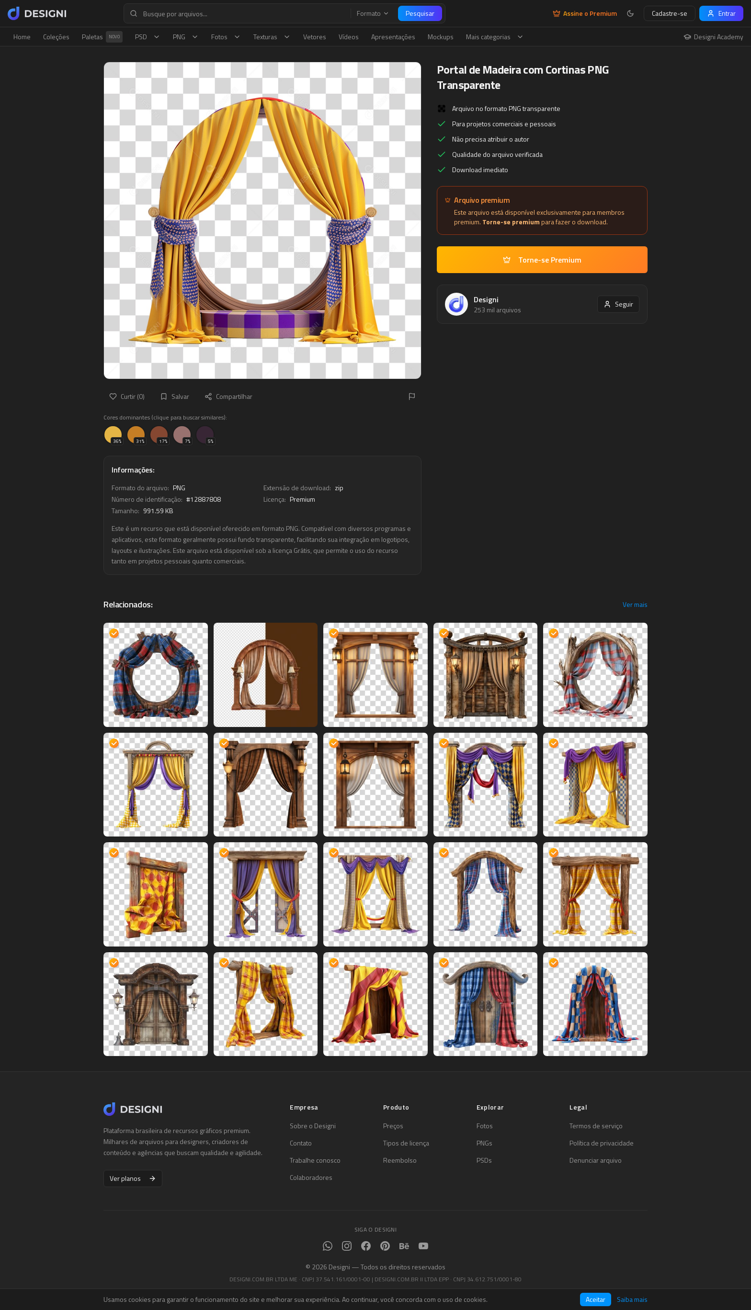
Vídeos (349, 37)
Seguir (618, 304)
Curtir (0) (127, 396)
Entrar (721, 13)
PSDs (484, 1160)
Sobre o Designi (313, 1126)
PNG (186, 37)
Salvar (174, 396)
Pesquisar (420, 13)
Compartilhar (228, 396)
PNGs (484, 1143)
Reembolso (400, 1160)
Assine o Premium (585, 13)
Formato (373, 13)
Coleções (56, 37)
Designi (486, 299)
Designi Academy (713, 37)
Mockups (441, 37)
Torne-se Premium (542, 259)
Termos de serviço (596, 1126)
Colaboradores (311, 1177)
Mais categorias (495, 37)
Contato (301, 1143)
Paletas (102, 37)
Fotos (226, 37)
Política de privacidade (601, 1143)
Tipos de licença (406, 1143)
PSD (147, 37)
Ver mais (635, 604)
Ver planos (133, 1178)
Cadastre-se (669, 13)
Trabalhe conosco (315, 1160)
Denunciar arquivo (595, 1160)
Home (22, 37)
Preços (393, 1126)
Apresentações (393, 37)
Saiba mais (632, 1299)
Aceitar (595, 1299)
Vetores (314, 37)
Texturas (272, 37)
